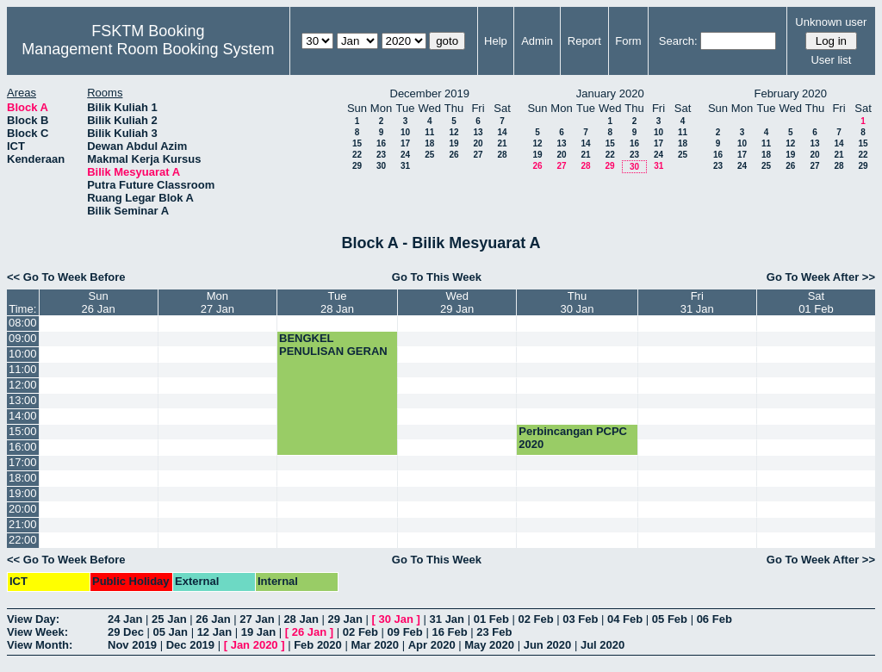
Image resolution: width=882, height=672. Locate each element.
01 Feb (491, 619)
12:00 (23, 384)
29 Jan (344, 619)
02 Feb (535, 619)
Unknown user (830, 22)
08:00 (23, 322)
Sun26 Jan (98, 302)
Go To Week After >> (821, 277)
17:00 (23, 462)
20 (477, 143)
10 (405, 132)
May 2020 (489, 644)
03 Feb (580, 619)
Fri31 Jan (697, 302)
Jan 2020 (254, 644)
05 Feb (669, 619)
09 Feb (405, 631)
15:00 (23, 431)
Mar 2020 (375, 644)
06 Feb (714, 619)
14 (501, 132)
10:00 (23, 353)
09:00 (23, 338)
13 (477, 132)
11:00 (23, 369)
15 (357, 143)
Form (628, 40)
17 (405, 143)
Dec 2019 (190, 644)
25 (429, 154)
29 (357, 166)
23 (381, 154)
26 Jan (213, 619)
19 (453, 143)
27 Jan (256, 619)
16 (381, 143)
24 (405, 154)
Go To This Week (436, 277)
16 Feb (449, 631)
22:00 (23, 539)
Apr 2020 (432, 644)
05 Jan (170, 631)
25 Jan (169, 619)
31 (405, 166)
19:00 (23, 493)
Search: (678, 40)
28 (501, 154)
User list (831, 59)
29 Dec (126, 631)
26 (453, 154)
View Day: (33, 619)
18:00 (23, 477)
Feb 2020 (318, 644)
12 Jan (214, 631)
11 (429, 132)
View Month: (39, 644)
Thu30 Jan (576, 302)
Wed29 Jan (457, 302)
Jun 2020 (548, 644)
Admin (537, 40)
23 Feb (494, 631)
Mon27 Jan (217, 302)
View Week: (37, 631)
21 (501, 143)
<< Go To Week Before (66, 277)
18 (429, 143)
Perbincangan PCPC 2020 (573, 438)
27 (477, 154)
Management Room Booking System (148, 49)
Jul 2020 (602, 644)
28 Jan (300, 619)
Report (584, 40)
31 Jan (447, 619)
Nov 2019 (132, 644)
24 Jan (125, 619)
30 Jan (396, 619)
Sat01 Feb (815, 302)
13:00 (23, 400)
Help (495, 40)
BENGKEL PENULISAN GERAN (333, 345)
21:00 (23, 524)
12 (453, 132)
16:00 (23, 446)
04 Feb (625, 619)
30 (381, 166)
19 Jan (258, 631)
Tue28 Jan (337, 302)
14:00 (23, 415)
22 (357, 154)
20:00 (23, 508)
